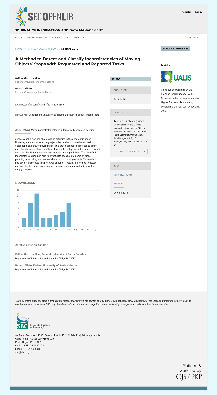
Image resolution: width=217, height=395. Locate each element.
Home (19, 48)
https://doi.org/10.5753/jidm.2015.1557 (42, 104)
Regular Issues (37, 37)
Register (186, 11)
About (78, 37)
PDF (117, 79)
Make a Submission (175, 48)
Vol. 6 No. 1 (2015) (48, 48)
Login (198, 11)
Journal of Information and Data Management (59, 30)
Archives (30, 48)
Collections (60, 37)
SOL (18, 37)
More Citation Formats (128, 151)
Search (193, 37)
